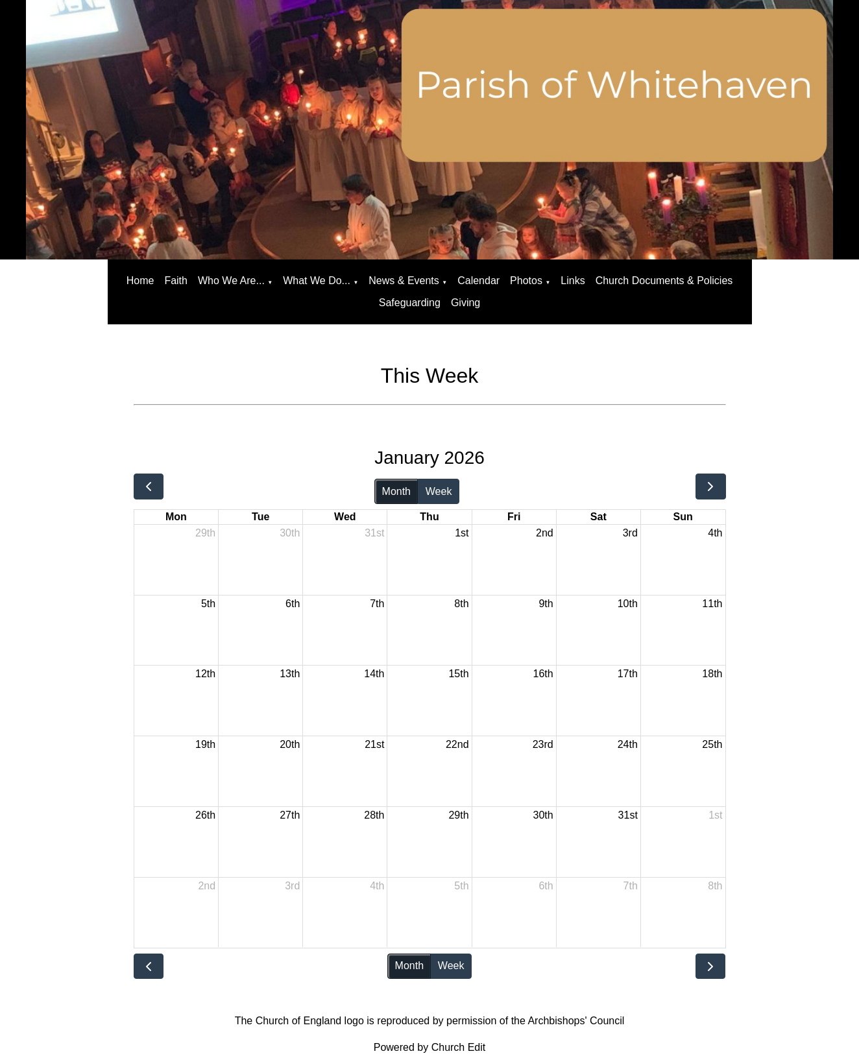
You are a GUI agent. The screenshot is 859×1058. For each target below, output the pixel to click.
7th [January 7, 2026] (377, 603)
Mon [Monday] (176, 516)
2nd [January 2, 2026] (544, 532)
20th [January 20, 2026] (290, 744)
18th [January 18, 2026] (712, 673)
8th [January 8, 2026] (461, 603)
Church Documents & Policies (664, 280)
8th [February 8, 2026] (715, 885)
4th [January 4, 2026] (715, 532)
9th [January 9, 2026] (545, 603)
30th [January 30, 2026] (543, 815)
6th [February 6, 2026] (545, 885)
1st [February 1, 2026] (715, 815)
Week (439, 491)
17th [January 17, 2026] (628, 673)
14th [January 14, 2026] (374, 673)
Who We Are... (231, 280)
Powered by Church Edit (430, 1047)
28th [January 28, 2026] (374, 815)
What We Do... (316, 280)
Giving (465, 302)
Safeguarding (410, 302)
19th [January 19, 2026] (205, 744)
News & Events (404, 280)
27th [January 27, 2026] (290, 815)
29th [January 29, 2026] (458, 815)
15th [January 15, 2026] (458, 673)
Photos (526, 280)
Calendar (478, 280)
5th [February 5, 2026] (461, 885)
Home (140, 280)
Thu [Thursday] (429, 516)
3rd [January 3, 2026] (630, 532)
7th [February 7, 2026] (630, 885)
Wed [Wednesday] (345, 516)
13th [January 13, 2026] (290, 673)
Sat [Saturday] (598, 516)
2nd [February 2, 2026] (206, 885)
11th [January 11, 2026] (712, 603)
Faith (176, 280)
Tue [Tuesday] (260, 516)
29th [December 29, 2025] (205, 532)
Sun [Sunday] (683, 516)
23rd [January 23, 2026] (543, 744)
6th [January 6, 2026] (292, 603)
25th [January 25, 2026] (712, 744)
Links (573, 280)
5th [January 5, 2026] (208, 603)
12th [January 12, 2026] (205, 673)
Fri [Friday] (513, 516)
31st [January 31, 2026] (628, 815)
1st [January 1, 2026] (461, 532)
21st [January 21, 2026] (374, 744)
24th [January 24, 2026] (628, 744)
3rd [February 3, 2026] (292, 885)
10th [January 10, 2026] (628, 603)
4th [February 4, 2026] (377, 885)
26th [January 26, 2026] (205, 815)
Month (396, 491)
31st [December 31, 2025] (374, 532)
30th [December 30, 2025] (290, 532)
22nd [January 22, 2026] (457, 744)
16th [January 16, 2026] (543, 673)
